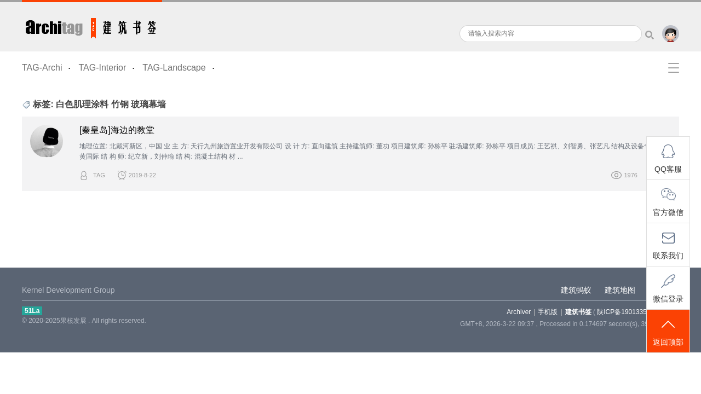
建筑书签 (92, 25)
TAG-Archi (42, 67)
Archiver (519, 312)
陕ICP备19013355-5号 (630, 312)
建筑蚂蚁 (576, 290)
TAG (99, 175)
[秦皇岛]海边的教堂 (116, 130)
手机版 (548, 312)
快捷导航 (673, 67)
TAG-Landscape (173, 67)
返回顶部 (668, 331)
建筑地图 (620, 290)
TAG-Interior (102, 67)
